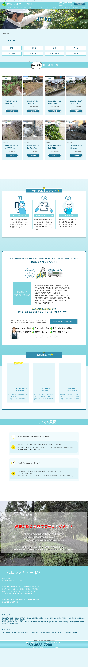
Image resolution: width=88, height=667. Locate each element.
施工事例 (16, 7)
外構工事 (33, 53)
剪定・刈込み (23, 7)
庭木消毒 (12, 53)
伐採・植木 (31, 7)
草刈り (76, 48)
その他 (76, 53)
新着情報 (9, 7)
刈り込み (33, 48)
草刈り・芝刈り (40, 7)
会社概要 (84, 7)
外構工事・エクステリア (64, 7)
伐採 (54, 48)
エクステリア (54, 53)
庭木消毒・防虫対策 (51, 7)
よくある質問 (76, 7)
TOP (3, 7)
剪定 (11, 48)
